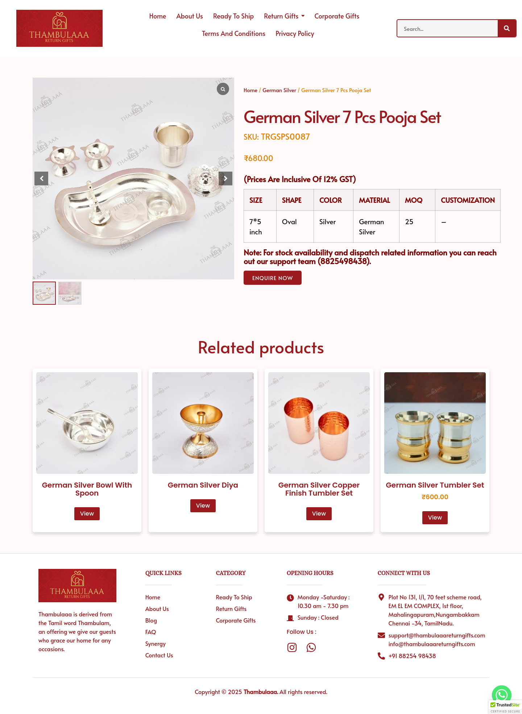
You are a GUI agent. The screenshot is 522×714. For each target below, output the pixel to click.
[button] (225, 178)
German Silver (279, 90)
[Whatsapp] (501, 695)
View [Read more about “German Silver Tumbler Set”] (435, 517)
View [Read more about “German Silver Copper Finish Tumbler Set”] (319, 513)
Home (250, 90)
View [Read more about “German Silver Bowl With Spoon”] (87, 513)
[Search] (507, 28)
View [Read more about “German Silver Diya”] (203, 505)
